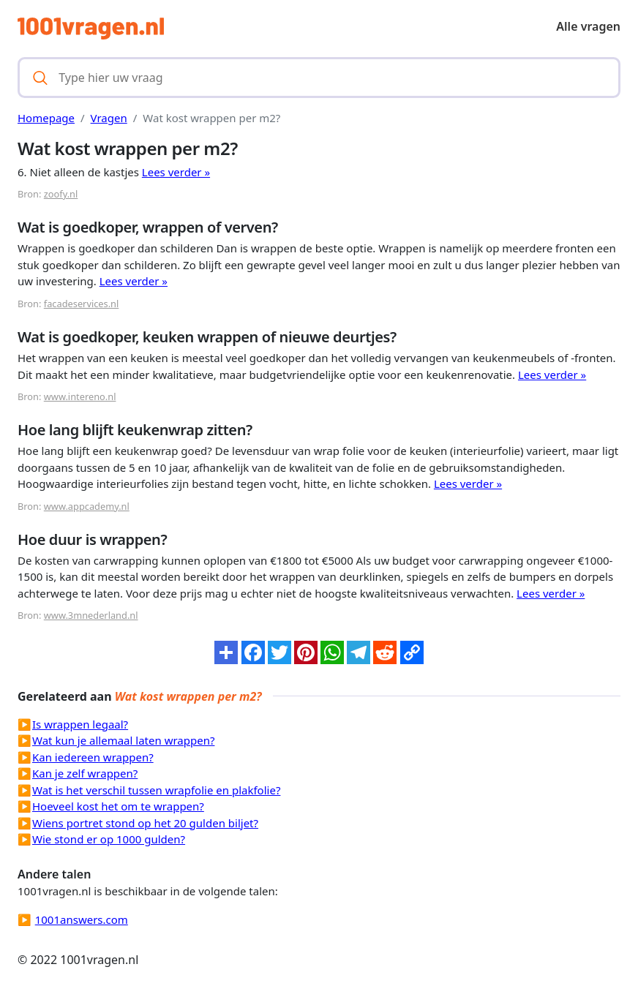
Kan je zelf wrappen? (85, 773)
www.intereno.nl (80, 396)
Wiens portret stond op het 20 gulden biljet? (145, 823)
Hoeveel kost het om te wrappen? (118, 806)
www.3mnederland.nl (91, 615)
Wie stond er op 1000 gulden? (108, 839)
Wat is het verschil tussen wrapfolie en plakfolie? (156, 790)
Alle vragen (588, 26)
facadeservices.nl (81, 303)
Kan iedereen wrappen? (93, 757)
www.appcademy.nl (87, 506)
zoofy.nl (61, 193)
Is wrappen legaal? (80, 724)
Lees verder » (176, 172)
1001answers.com (81, 919)
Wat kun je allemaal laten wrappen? (123, 740)
